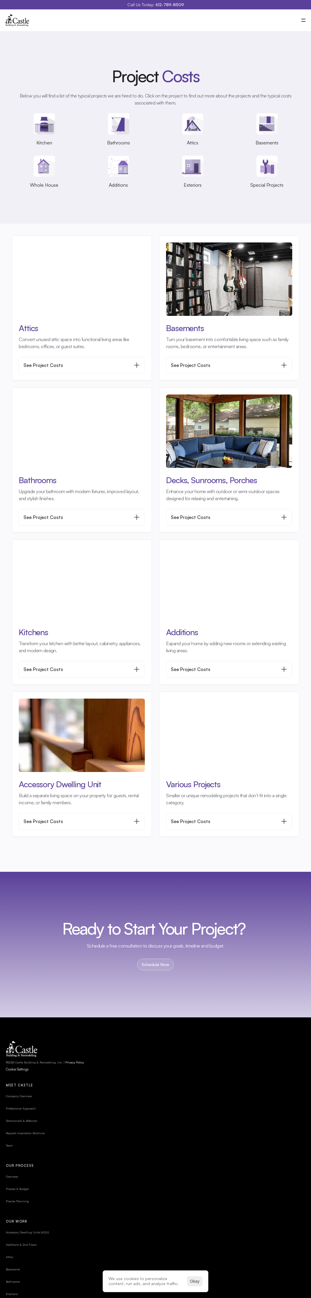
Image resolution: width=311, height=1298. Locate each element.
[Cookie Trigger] (23, 1089)
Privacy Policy (80, 1082)
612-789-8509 (170, 4)
